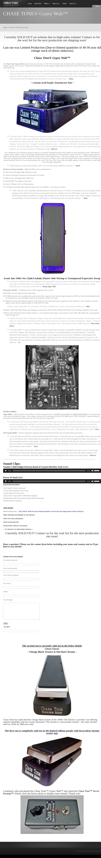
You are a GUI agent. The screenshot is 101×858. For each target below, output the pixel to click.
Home (30, 3)
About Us (72, 3)
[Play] (6, 471)
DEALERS (37, 3)
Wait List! (55, 3)
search (97, 6)
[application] (52, 471)
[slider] (49, 470)
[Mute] (92, 471)
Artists (64, 3)
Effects (46, 3)
